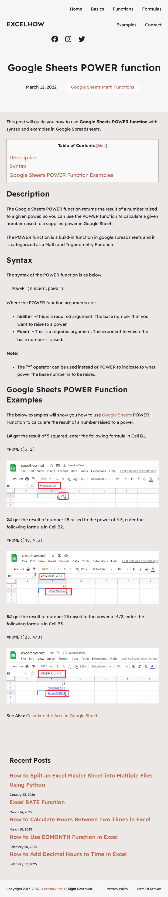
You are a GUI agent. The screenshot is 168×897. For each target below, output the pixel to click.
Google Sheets (117, 413)
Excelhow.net (52, 888)
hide (102, 145)
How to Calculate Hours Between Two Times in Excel (79, 818)
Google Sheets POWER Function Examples (61, 175)
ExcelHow (25, 24)
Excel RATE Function (37, 801)
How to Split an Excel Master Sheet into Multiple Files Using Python (81, 779)
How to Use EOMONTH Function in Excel (63, 835)
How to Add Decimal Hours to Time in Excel (68, 853)
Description (23, 157)
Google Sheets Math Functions (102, 87)
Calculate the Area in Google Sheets (63, 714)
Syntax (17, 166)
